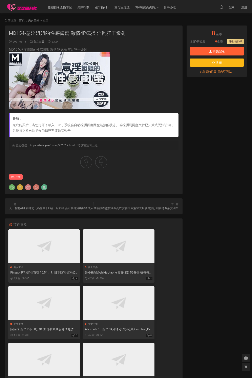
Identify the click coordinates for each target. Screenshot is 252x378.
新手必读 (170, 7)
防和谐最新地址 (145, 7)
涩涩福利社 (22, 7)
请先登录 (217, 51)
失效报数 (83, 7)
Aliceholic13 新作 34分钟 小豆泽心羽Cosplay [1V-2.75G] (35, 330)
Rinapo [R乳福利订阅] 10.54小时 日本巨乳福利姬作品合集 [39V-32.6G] (34, 273)
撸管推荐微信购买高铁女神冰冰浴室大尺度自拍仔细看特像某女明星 (136, 208)
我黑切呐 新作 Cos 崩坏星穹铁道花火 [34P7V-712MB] (92, 330)
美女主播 (39, 41)
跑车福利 (101, 7)
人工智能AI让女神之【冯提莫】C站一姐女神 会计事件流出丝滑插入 (51, 208)
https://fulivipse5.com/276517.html (52, 145)
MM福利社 (126, 368)
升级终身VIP (235, 41)
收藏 (217, 63)
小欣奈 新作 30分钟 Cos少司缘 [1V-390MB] (151, 330)
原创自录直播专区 (60, 7)
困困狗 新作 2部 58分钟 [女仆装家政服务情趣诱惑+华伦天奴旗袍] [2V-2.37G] (151, 273)
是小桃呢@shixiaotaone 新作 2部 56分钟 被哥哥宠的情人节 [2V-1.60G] (93, 273)
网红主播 (16, 177)
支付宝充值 (122, 7)
